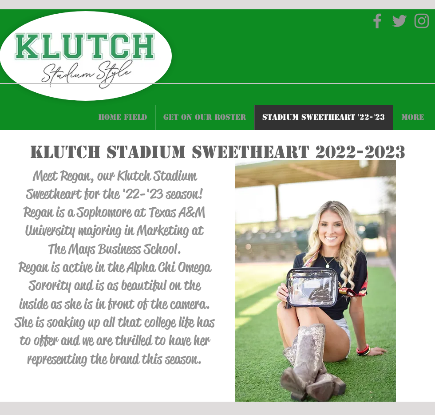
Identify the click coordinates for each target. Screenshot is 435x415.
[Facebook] (377, 21)
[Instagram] (421, 21)
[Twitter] (399, 21)
